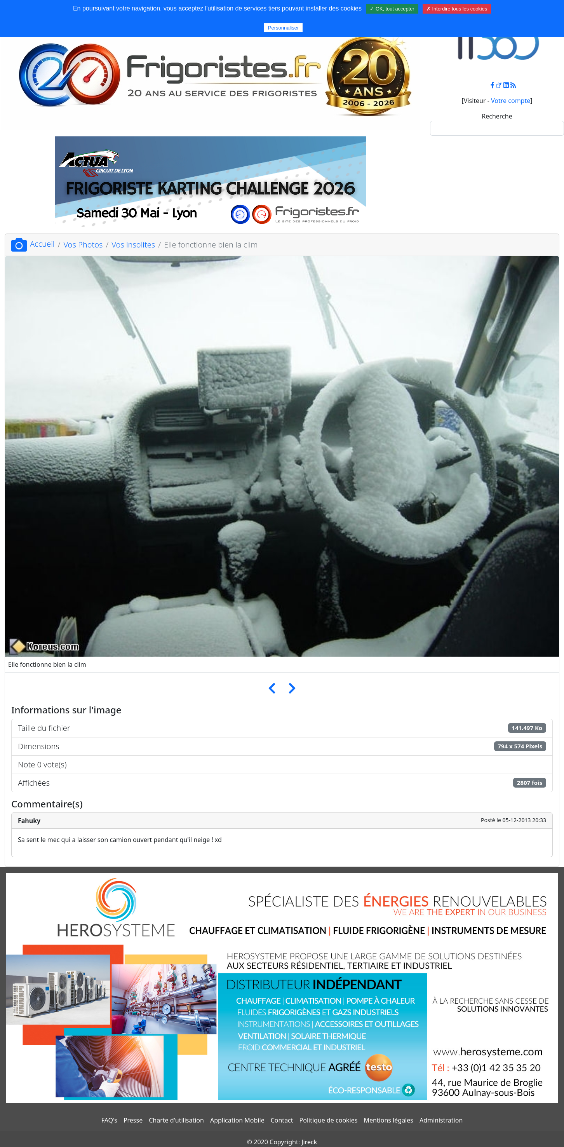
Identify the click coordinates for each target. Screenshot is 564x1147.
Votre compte (510, 100)
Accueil (32, 244)
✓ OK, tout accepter (392, 9)
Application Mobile (237, 1120)
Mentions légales (388, 1120)
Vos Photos (83, 244)
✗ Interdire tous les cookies (456, 9)
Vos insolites (133, 244)
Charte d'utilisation (176, 1120)
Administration (441, 1120)
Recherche (497, 116)
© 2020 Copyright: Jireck (282, 1142)
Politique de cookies (328, 1120)
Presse (133, 1120)
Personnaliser (283, 28)
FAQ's (109, 1120)
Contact (282, 1120)
